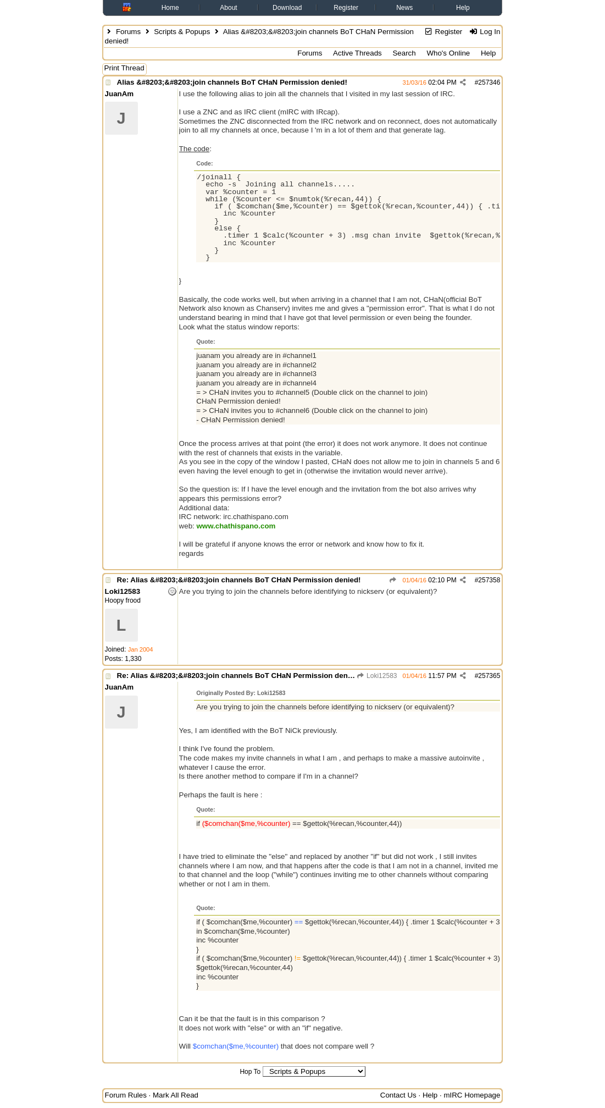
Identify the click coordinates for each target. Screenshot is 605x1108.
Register (346, 8)
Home (170, 8)
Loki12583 (377, 676)
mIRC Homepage (471, 1095)
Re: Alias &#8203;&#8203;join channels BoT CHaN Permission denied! (239, 580)
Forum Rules (126, 1095)
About (228, 8)
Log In (484, 31)
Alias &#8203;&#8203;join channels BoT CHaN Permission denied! (232, 82)
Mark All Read (175, 1095)
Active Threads (357, 53)
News (404, 8)
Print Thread (124, 68)
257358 (489, 580)
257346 (489, 82)
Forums (128, 31)
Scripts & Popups (182, 31)
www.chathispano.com (235, 526)
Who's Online (448, 53)
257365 (489, 676)
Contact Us (398, 1095)
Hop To (250, 1072)
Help (463, 8)
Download (287, 8)
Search (403, 53)
